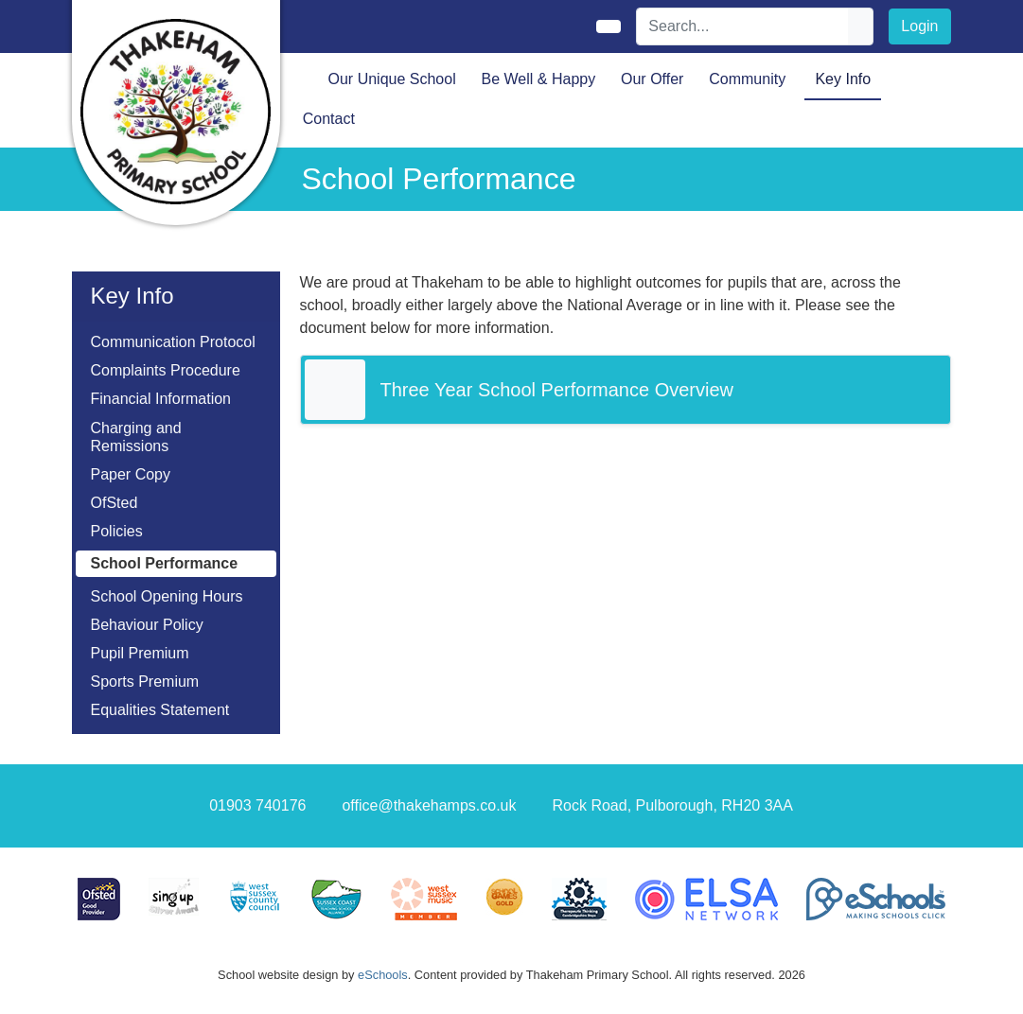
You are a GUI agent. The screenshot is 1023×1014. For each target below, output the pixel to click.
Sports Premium (145, 681)
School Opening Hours (167, 596)
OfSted (114, 503)
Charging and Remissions (136, 437)
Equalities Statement (160, 710)
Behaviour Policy (147, 625)
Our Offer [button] (652, 79)
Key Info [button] (843, 79)
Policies (117, 531)
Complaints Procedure (165, 370)
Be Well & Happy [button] (539, 79)
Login (919, 26)
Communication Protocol (173, 342)
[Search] (743, 26)
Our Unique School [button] (392, 79)
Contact (329, 119)
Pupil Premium (140, 653)
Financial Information (161, 399)
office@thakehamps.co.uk (429, 805)
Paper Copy (131, 474)
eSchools (383, 975)
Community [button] (747, 79)
